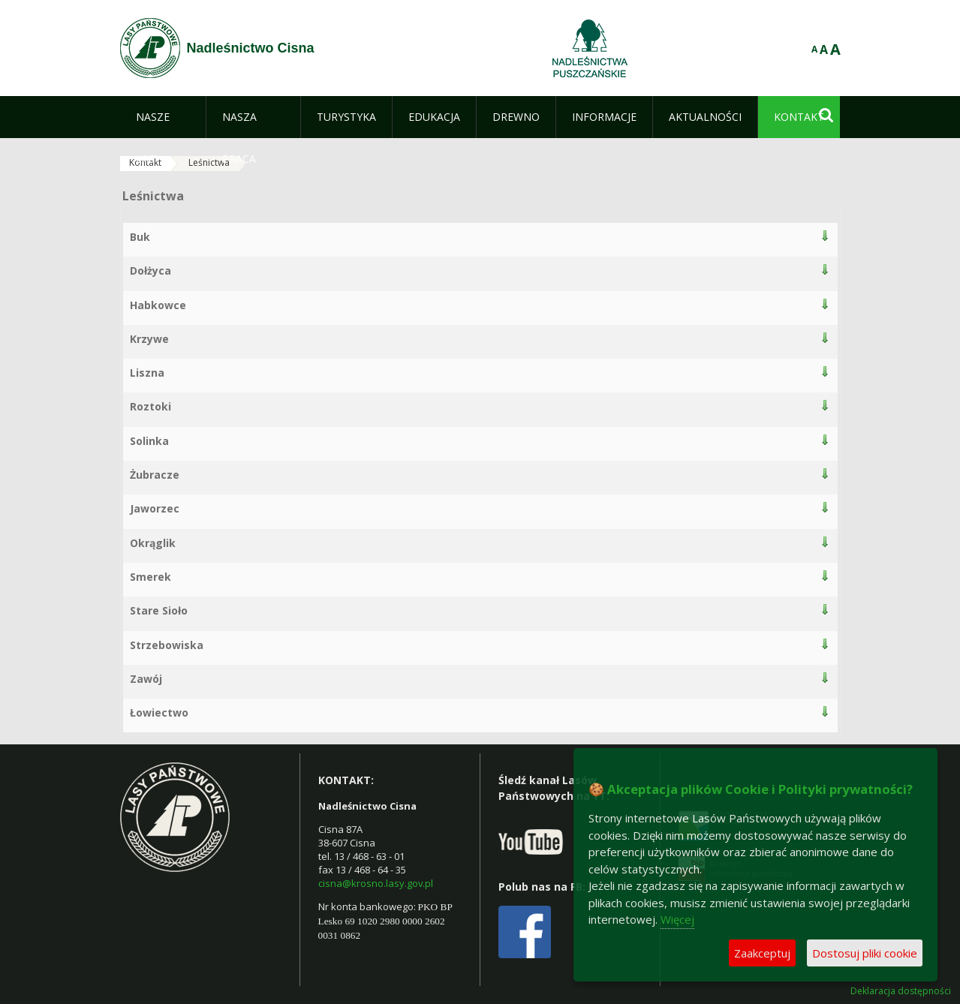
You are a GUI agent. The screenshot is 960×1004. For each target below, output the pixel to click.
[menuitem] (163, 117)
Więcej (677, 919)
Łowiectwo (159, 712)
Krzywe (149, 339)
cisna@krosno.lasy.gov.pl (375, 883)
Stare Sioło (159, 610)
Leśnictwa (209, 162)
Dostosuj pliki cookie (864, 952)
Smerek (150, 577)
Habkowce (158, 305)
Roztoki (150, 406)
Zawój (146, 679)
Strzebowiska (166, 645)
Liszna (147, 372)
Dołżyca (150, 270)
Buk (140, 237)
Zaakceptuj (762, 952)
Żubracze (154, 474)
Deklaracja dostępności (900, 991)
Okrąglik (153, 543)
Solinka (149, 441)
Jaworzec (154, 508)
